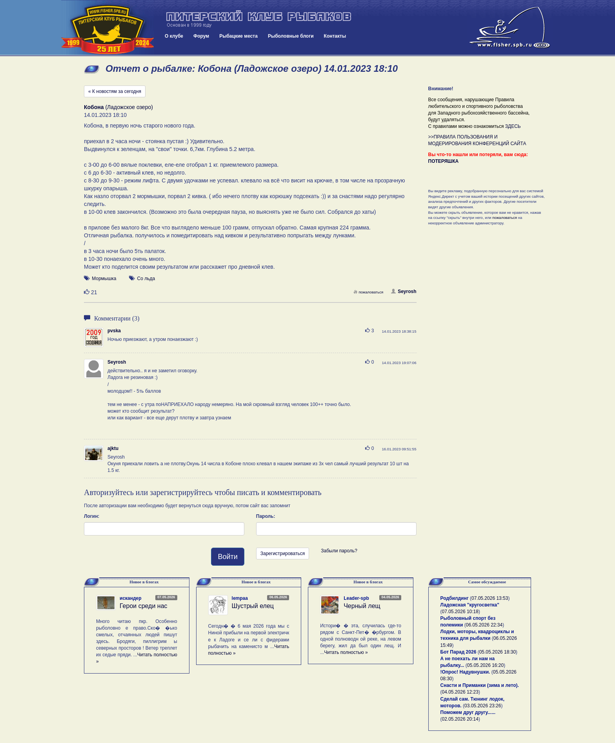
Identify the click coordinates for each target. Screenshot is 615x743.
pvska (114, 330)
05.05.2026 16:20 (485, 665)
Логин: (91, 516)
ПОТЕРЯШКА (443, 161)
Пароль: (265, 516)
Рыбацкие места (238, 36)
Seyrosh (403, 291)
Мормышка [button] (104, 278)
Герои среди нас (143, 606)
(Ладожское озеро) (118, 107)
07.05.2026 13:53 (489, 598)
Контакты (335, 36)
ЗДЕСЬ (513, 126)
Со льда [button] (146, 278)
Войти (227, 557)
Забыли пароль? (339, 551)
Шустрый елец (253, 606)
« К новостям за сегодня (114, 91)
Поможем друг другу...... (468, 712)
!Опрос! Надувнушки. (465, 672)
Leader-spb (356, 598)
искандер (131, 598)
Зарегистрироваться (282, 553)
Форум (201, 36)
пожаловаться (368, 292)
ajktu (112, 448)
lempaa (240, 598)
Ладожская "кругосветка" (469, 605)
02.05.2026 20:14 (460, 719)
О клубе (174, 36)
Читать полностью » (346, 652)
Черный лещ (362, 606)
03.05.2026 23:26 (482, 705)
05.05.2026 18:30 (497, 652)
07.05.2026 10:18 (460, 611)
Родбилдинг (454, 598)
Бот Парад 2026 (458, 652)
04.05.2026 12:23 (460, 692)
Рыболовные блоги (291, 36)
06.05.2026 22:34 (484, 625)
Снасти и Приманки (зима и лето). (479, 685)
